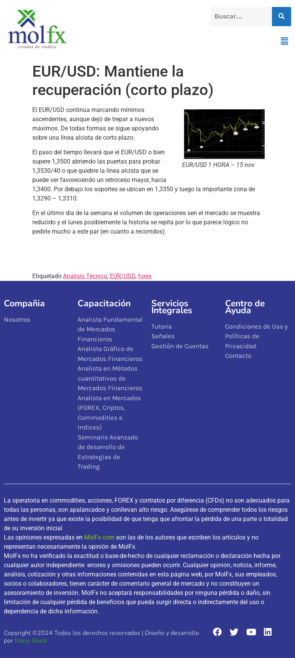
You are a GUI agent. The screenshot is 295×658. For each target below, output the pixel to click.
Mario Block (31, 640)
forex (145, 276)
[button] (284, 41)
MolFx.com (99, 537)
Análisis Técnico (85, 276)
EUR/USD (122, 276)
